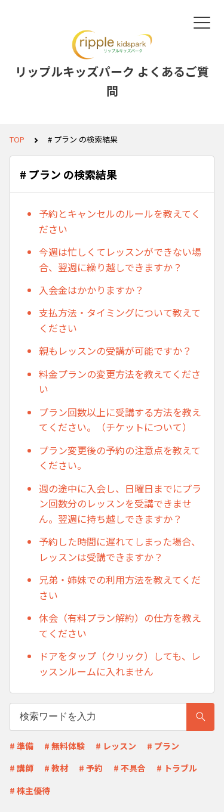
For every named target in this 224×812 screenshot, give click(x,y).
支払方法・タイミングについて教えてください (120, 320)
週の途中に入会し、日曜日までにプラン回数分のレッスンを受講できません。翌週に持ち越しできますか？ (120, 503)
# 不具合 (129, 768)
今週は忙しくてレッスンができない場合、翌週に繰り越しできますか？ (120, 259)
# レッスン (116, 746)
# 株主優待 (30, 790)
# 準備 (21, 746)
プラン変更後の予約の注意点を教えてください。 (120, 458)
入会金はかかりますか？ (91, 290)
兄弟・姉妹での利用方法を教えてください (120, 587)
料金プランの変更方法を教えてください (120, 381)
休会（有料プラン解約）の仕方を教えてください (120, 625)
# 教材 (56, 768)
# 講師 (21, 768)
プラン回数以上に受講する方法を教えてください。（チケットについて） (120, 420)
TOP (17, 139)
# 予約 (91, 768)
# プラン (163, 746)
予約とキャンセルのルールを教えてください (120, 221)
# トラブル (177, 768)
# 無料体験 (64, 746)
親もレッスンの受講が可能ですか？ (115, 350)
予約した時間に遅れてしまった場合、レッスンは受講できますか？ (120, 549)
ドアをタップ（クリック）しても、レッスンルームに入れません (120, 663)
